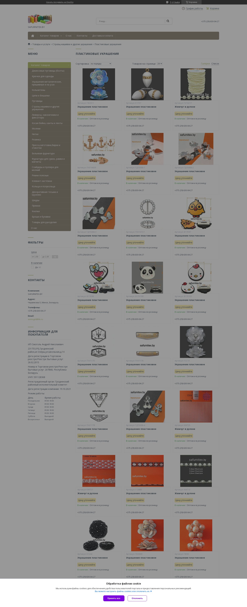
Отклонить (137, 598)
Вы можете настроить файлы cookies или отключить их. (122, 591)
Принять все (113, 598)
